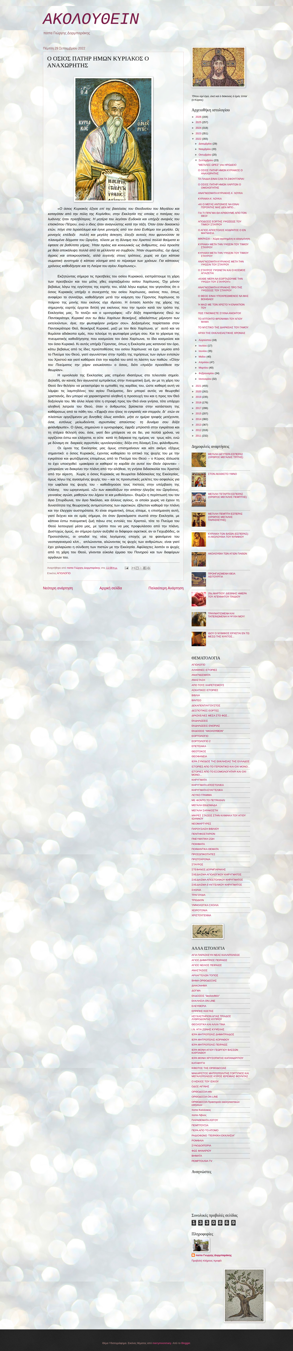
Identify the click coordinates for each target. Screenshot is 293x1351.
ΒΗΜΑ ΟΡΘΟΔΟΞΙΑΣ (204, 980)
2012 (199, 430)
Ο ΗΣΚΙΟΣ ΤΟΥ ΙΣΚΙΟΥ (205, 1081)
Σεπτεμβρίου (206, 160)
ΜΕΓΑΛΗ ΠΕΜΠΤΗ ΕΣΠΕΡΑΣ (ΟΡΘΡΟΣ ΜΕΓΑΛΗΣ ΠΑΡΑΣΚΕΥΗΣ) (225, 516)
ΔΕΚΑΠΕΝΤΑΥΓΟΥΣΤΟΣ (206, 705)
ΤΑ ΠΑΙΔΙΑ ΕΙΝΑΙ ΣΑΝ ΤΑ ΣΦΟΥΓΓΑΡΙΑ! (221, 178)
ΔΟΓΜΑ (196, 990)
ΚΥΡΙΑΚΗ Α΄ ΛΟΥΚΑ (210, 198)
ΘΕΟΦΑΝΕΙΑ (199, 756)
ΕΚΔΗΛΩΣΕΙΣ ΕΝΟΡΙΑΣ (206, 725)
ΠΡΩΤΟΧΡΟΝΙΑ (201, 859)
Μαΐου (202, 356)
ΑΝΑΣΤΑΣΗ (198, 679)
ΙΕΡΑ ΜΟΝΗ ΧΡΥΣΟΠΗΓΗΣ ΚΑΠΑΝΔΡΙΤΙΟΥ (217, 1058)
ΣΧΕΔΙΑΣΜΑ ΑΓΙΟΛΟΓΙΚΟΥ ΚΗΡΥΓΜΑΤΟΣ (216, 874)
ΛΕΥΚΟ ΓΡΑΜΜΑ (202, 795)
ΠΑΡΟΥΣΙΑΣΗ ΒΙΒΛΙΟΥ (205, 828)
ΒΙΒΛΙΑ (196, 695)
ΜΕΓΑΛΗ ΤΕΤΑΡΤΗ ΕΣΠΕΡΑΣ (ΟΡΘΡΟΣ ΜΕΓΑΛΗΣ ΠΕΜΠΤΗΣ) (227, 495)
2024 (199, 127)
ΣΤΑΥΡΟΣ (197, 864)
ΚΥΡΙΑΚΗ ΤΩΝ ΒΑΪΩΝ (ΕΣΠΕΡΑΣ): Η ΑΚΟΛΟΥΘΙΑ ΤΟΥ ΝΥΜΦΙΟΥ (228, 535)
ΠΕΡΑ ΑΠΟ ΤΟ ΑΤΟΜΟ (205, 1130)
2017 (199, 408)
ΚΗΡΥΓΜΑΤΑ (199, 779)
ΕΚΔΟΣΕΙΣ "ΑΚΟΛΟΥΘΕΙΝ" (208, 730)
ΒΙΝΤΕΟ (196, 700)
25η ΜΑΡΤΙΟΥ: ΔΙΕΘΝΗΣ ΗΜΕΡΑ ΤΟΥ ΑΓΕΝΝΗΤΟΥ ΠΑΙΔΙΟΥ (227, 595)
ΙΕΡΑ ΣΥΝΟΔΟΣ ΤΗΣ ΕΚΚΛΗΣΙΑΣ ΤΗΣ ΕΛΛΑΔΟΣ (221, 761)
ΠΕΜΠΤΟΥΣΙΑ (200, 1125)
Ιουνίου (203, 351)
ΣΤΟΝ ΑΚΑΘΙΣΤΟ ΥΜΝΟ (222, 473)
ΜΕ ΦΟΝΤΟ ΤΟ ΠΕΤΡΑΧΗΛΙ (208, 800)
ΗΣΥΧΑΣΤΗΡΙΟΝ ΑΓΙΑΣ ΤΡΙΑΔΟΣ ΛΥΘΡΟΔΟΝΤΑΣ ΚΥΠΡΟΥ (211, 1018)
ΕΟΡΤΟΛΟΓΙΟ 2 (201, 741)
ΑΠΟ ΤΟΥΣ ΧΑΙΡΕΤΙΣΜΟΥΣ (208, 685)
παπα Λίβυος (199, 1115)
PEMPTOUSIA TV (202, 1160)
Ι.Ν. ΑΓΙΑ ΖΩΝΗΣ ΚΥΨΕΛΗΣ (208, 1029)
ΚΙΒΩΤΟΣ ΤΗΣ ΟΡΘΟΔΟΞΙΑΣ (209, 1068)
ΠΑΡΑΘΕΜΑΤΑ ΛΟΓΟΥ (205, 1120)
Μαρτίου (204, 367)
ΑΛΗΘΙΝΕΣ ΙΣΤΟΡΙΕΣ (204, 669)
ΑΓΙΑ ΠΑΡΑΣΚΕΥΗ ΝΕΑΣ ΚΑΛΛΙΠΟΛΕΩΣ (216, 954)
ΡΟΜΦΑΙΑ (198, 1140)
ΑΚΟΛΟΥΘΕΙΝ (91, 19)
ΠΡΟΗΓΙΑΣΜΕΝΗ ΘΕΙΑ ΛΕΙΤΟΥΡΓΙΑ (221, 575)
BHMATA (197, 1155)
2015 (199, 413)
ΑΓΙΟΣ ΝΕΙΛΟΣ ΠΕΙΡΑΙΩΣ (207, 965)
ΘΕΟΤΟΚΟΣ (199, 751)
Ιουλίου (203, 345)
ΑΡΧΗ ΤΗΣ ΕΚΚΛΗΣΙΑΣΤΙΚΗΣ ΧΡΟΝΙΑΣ (221, 332)
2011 (199, 435)
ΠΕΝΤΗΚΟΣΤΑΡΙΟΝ (203, 833)
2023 (199, 133)
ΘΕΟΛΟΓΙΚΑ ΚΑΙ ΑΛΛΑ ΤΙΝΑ (208, 1024)
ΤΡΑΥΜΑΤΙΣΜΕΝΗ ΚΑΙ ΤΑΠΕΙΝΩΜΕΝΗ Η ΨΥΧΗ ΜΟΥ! (226, 615)
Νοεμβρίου (205, 149)
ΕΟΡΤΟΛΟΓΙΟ (200, 735)
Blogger (185, 1343)
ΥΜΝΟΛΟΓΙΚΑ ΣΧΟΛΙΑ (205, 905)
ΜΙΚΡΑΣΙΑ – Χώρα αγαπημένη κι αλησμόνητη (224, 238)
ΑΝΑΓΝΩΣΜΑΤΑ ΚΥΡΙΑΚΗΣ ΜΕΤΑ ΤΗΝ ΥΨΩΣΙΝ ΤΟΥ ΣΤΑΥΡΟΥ (221, 263)
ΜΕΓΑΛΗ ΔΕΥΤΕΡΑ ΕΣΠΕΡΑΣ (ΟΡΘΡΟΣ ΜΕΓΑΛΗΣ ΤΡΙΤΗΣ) (225, 456)
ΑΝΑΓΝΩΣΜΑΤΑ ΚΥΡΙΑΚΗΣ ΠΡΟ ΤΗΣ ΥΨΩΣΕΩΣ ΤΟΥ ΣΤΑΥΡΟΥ (220, 289)
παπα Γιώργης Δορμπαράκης (214, 1255)
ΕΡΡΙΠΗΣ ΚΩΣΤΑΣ (202, 1010)
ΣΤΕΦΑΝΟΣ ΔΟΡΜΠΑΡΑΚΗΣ (209, 869)
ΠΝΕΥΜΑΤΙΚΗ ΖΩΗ (203, 838)
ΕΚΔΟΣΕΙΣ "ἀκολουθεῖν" (206, 995)
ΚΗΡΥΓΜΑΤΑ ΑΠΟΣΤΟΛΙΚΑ (208, 784)
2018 (199, 402)
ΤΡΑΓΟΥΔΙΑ (198, 894)
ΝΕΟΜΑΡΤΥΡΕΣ (201, 823)
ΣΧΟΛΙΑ (196, 889)
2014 (199, 419)
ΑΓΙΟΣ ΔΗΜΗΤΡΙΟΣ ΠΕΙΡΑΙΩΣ (209, 960)
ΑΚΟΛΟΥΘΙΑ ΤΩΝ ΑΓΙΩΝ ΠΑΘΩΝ (227, 553)
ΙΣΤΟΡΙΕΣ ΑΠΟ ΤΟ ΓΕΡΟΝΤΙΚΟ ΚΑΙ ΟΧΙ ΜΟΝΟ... (221, 766)
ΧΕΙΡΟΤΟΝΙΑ (199, 910)
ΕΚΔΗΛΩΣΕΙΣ (200, 720)
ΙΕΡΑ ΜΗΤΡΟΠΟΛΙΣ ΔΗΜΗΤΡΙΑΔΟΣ (213, 1034)
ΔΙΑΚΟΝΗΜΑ (199, 985)
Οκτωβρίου (205, 154)
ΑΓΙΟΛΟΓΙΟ (64, 573)
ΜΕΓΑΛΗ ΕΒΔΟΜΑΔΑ (204, 805)
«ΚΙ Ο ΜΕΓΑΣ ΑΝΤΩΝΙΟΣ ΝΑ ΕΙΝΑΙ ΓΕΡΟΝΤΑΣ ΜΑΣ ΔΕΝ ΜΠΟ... (218, 206)
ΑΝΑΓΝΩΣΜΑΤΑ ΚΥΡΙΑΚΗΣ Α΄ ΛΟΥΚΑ (220, 193)
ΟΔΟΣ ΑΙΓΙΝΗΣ (200, 1086)
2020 (199, 391)
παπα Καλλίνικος (201, 1109)
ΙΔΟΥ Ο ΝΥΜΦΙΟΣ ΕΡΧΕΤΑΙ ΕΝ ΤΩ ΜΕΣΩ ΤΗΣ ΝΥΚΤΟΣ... (228, 635)
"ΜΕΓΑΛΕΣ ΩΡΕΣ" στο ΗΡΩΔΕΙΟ (217, 164)
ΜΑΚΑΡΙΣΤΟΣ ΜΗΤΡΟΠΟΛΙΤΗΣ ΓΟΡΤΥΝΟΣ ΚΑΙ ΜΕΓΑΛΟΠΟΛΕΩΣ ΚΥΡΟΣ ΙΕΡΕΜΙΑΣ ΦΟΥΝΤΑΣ (220, 1075)
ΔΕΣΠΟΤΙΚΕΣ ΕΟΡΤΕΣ (205, 710)
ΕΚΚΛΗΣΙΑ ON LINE (203, 1000)
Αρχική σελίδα (110, 588)
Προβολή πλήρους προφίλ (207, 1260)
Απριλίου (204, 362)
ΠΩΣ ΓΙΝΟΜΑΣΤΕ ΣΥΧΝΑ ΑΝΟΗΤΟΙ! (219, 313)
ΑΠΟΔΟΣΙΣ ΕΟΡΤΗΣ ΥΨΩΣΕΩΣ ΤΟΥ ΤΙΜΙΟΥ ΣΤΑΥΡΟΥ (219, 223)
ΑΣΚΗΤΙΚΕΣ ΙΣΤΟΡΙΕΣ (205, 690)
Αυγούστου (205, 340)
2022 (199, 138)
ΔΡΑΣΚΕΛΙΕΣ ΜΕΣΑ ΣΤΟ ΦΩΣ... (210, 715)
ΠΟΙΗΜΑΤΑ (198, 844)
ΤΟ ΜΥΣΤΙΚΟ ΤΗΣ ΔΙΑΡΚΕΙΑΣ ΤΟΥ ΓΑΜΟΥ (223, 327)
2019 (199, 396)
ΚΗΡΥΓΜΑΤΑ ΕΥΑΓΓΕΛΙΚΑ (207, 790)
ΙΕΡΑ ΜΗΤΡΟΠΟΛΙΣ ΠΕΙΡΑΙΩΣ (209, 1044)
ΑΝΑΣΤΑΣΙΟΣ (199, 970)
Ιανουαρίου (205, 378)
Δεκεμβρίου (205, 143)
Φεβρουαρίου (207, 373)
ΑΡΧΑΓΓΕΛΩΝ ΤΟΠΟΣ (205, 975)
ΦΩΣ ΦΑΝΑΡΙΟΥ (201, 1150)
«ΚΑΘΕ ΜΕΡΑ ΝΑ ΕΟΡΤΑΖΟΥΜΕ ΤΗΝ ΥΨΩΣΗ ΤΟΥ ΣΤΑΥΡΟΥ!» (220, 280)
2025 (199, 122)
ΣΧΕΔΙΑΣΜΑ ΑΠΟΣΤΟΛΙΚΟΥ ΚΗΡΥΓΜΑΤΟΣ (217, 879)
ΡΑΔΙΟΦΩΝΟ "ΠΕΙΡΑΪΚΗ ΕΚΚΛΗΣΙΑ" (213, 1135)
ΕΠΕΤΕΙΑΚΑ (199, 746)
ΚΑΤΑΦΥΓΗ (198, 1063)
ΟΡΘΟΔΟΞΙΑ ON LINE (205, 1096)
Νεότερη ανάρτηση (58, 588)
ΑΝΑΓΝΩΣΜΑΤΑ (201, 674)
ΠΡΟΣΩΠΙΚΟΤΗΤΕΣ (203, 854)
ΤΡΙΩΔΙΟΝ (198, 900)
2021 (199, 385)
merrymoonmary (162, 1343)
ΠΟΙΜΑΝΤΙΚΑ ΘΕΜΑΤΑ (205, 849)
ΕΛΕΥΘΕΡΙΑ (199, 1005)
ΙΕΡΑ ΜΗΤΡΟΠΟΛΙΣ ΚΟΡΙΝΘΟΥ (210, 1039)
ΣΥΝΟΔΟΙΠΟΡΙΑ (201, 1145)
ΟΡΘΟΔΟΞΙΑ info (202, 1091)
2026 (199, 116)
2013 (199, 424)
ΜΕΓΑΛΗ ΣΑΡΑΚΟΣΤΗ (205, 810)
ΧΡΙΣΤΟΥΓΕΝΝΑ (201, 915)
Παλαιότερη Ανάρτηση (166, 588)
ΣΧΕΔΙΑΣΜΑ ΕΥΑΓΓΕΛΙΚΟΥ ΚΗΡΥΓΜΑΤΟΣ (217, 884)
